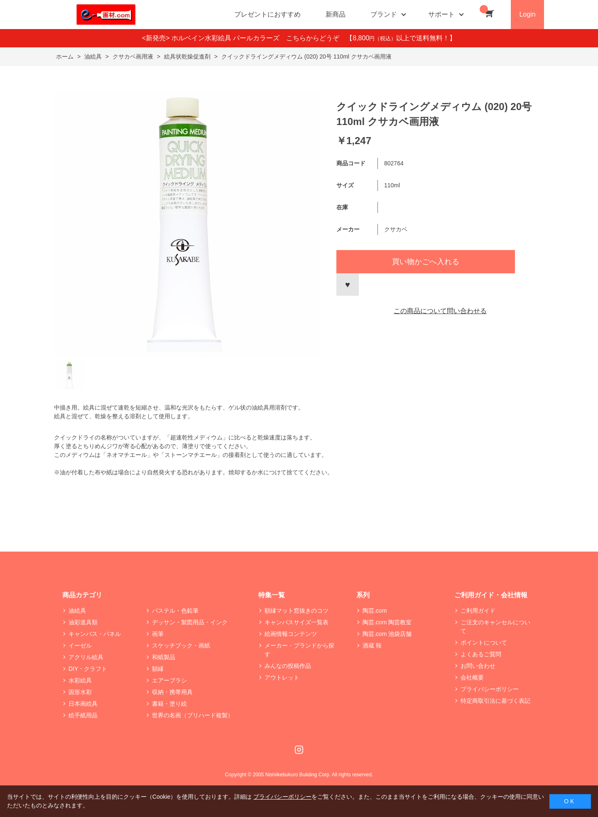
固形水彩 (80, 692)
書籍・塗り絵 (169, 703)
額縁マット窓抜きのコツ (296, 610)
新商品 (336, 14)
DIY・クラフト (88, 668)
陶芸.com (375, 610)
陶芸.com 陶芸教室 (387, 622)
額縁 (158, 668)
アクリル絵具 (86, 657)
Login (527, 14)
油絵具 (77, 610)
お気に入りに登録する (347, 284)
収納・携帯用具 (172, 692)
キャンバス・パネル (95, 634)
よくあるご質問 (481, 654)
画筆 (158, 634)
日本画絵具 (83, 703)
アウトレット (282, 677)
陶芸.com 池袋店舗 (387, 634)
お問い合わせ (478, 665)
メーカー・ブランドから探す (299, 650)
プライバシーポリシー (490, 689)
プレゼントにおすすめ (267, 14)
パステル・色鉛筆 (175, 610)
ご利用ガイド (478, 610)
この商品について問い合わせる (440, 310)
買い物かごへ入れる (425, 262)
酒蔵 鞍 (372, 645)
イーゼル (80, 645)
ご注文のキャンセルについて (495, 626)
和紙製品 (163, 657)
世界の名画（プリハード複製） (192, 715)
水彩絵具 (80, 680)
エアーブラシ (169, 680)
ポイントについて (484, 642)
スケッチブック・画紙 (181, 645)
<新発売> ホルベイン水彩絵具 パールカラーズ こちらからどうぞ (244, 38)
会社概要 (472, 677)
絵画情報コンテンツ (291, 634)
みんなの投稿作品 (288, 665)
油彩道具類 (83, 622)
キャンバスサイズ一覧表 (296, 622)
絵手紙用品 (83, 715)
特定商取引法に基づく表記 (495, 700)
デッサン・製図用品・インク (190, 622)
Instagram (299, 749)
